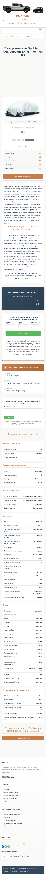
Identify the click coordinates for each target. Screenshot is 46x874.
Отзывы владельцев (10, 798)
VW (28, 856)
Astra (23, 36)
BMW (10, 856)
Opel (17, 36)
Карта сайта (24, 871)
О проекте (6, 827)
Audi (23, 856)
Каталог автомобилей (10, 792)
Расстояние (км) (9, 407)
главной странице (21, 349)
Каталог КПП (7, 817)
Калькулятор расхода (10, 795)
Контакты (6, 830)
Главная (6, 789)
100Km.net (23, 15)
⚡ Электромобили (9, 820)
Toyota (4, 856)
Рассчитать (9, 417)
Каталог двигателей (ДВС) (12, 814)
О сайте (6, 871)
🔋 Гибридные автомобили (12, 824)
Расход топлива (8, 36)
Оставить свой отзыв (23, 176)
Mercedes (17, 856)
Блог (5, 801)
